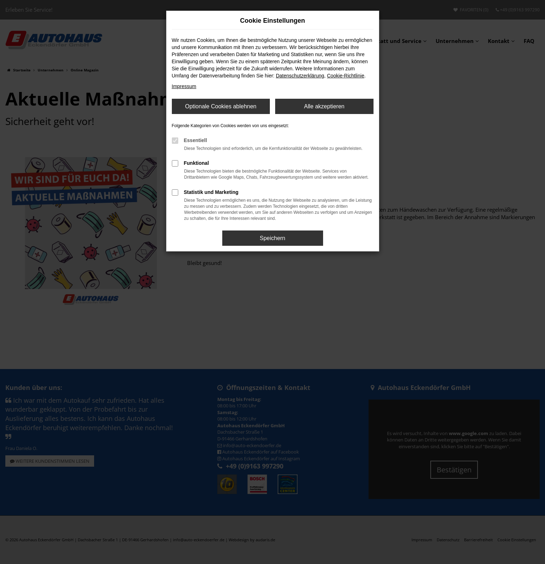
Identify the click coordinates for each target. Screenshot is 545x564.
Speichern (272, 238)
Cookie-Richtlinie (345, 75)
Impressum (184, 86)
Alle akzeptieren (324, 106)
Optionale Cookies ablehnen (220, 106)
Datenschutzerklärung (300, 75)
